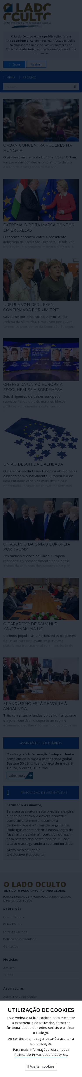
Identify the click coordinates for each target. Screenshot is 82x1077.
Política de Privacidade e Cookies (40, 1054)
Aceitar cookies (41, 1066)
